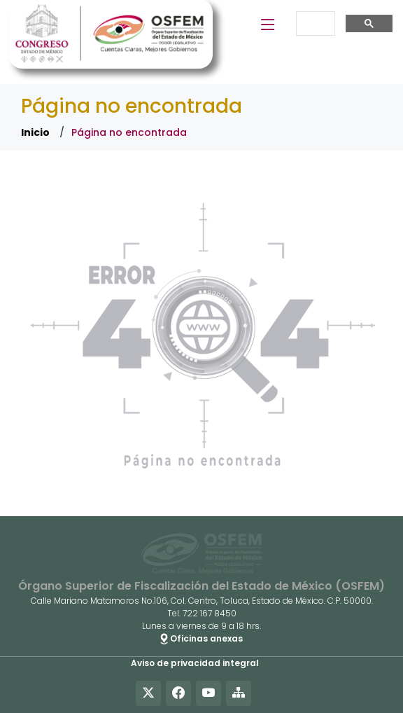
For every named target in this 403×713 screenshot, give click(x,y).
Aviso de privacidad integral (195, 663)
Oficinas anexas (201, 638)
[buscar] (314, 23)
